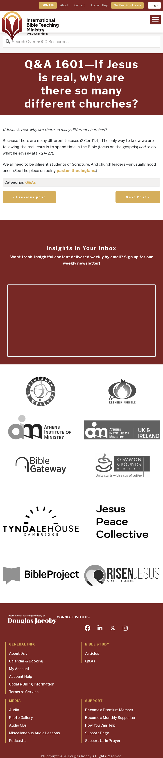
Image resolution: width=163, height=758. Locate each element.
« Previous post (29, 197)
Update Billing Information (31, 684)
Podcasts (17, 741)
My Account (19, 669)
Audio (14, 710)
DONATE (48, 5)
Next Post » (138, 197)
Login (154, 5)
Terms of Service (24, 692)
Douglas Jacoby (79, 756)
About (64, 5)
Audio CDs (18, 725)
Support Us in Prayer (103, 741)
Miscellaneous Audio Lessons (34, 733)
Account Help (99, 5)
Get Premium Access (127, 5)
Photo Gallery (21, 718)
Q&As (30, 182)
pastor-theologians (76, 170)
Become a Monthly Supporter (110, 718)
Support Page (97, 733)
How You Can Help (100, 725)
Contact (79, 5)
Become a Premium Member (109, 710)
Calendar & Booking (26, 661)
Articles (92, 653)
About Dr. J (18, 653)
